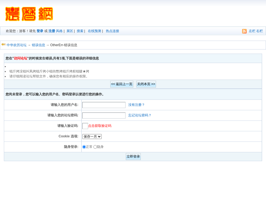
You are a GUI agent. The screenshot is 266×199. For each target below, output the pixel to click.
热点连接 (112, 31)
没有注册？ (136, 105)
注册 (51, 31)
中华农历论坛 (17, 45)
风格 (59, 31)
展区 (69, 31)
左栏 (252, 31)
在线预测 (94, 31)
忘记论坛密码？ (140, 115)
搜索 (80, 31)
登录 (40, 31)
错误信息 (38, 45)
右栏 (259, 31)
